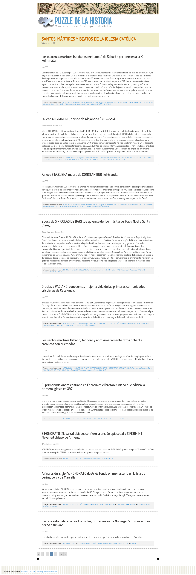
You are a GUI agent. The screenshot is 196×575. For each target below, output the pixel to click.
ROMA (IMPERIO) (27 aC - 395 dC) (101, 104)
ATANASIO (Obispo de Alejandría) (110, 158)
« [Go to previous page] (38, 554)
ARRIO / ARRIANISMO (92, 158)
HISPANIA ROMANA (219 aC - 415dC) (88, 323)
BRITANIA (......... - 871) (69, 419)
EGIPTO (124, 158)
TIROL (123, 160)
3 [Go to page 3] (47, 554)
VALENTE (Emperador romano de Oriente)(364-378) (89, 370)
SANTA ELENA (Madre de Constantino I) (98, 206)
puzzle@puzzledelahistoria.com (47, 571)
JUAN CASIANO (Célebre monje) (126, 504)
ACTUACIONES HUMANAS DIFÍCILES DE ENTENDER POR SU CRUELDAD (85, 368)
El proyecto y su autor (28, 571)
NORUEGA (133, 543)
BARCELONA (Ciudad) (69, 323)
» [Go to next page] (65, 554)
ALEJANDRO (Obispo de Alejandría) (74, 158)
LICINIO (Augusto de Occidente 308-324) (76, 104)
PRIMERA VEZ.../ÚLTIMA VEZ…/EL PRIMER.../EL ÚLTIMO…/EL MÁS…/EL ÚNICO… (96, 160)
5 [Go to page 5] (55, 554)
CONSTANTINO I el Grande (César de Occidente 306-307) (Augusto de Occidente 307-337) (91, 102)
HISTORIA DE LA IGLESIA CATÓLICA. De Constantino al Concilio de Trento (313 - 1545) (89, 270)
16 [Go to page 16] (61, 554)
